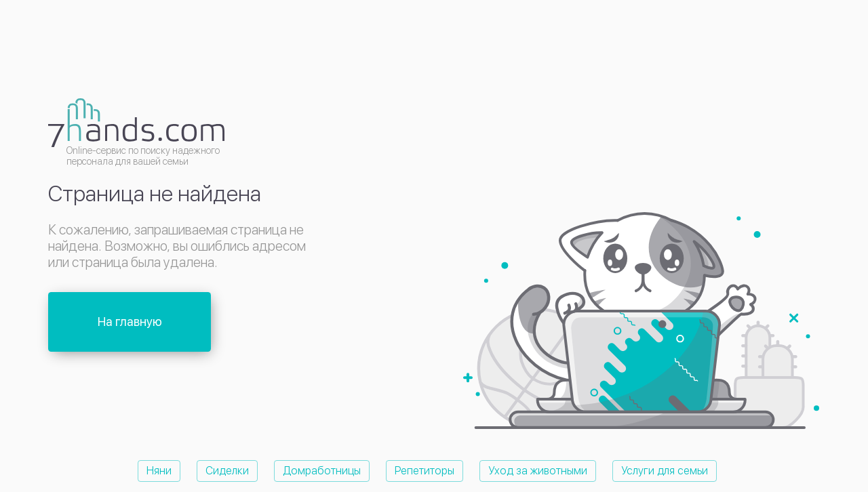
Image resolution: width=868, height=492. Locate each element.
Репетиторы (424, 470)
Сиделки (227, 470)
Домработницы (322, 470)
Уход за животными (537, 470)
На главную (130, 321)
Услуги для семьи (664, 470)
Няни (159, 470)
